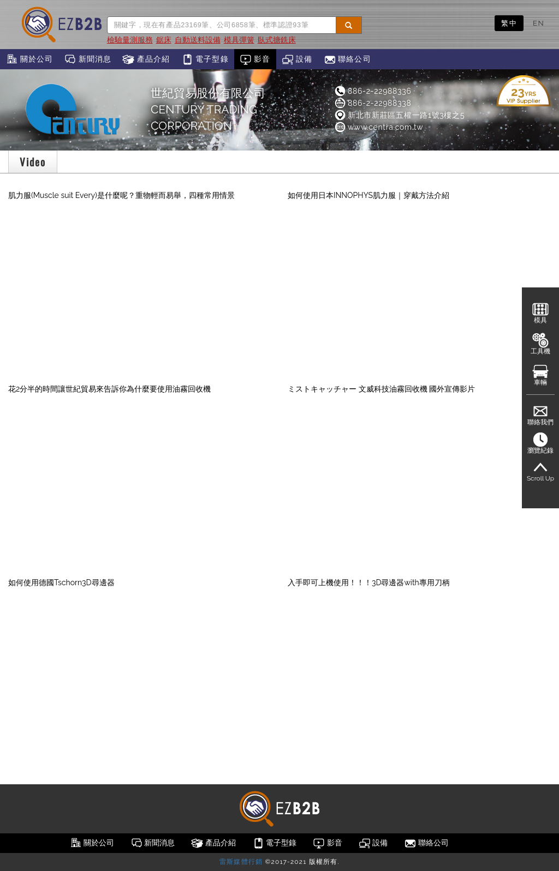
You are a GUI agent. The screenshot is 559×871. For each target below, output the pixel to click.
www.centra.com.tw (379, 127)
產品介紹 (146, 59)
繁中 (509, 23)
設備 (297, 59)
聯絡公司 (347, 59)
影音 (255, 59)
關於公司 (29, 59)
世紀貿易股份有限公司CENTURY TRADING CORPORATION (208, 109)
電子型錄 (205, 59)
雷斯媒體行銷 (241, 862)
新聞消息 (87, 59)
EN (538, 23)
